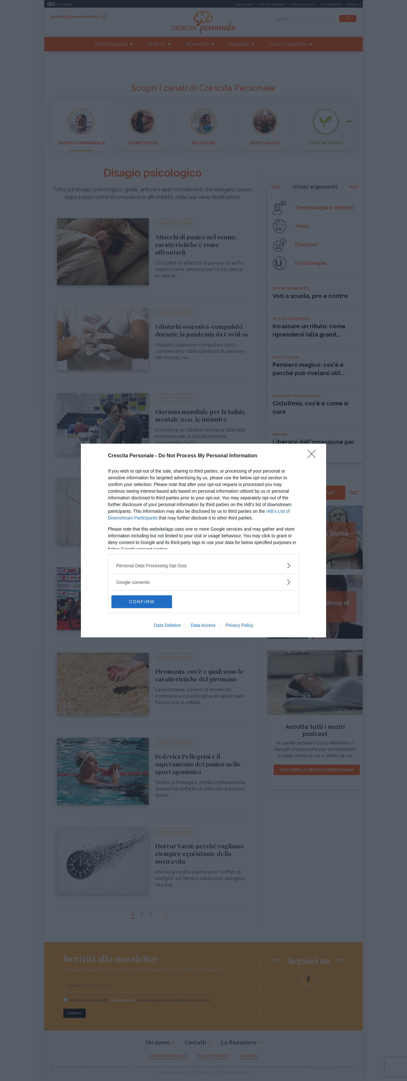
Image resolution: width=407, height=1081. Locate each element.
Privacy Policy (239, 625)
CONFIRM (141, 601)
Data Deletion (167, 625)
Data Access (203, 625)
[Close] (314, 456)
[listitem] (203, 565)
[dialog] (203, 540)
